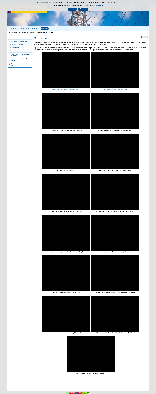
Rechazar (83, 9)
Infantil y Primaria (17, 44)
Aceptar (72, 9)
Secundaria (16, 47)
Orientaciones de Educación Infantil (19, 59)
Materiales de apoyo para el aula (19, 64)
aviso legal (99, 5)
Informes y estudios (16, 38)
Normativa (35, 28)
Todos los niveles (17, 51)
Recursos (44, 28)
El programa (13, 28)
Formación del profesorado (37, 32)
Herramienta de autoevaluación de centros (20, 55)
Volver (145, 37)
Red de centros (24, 28)
